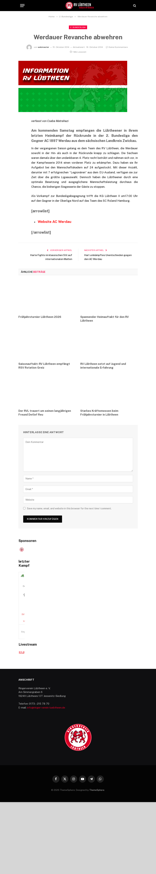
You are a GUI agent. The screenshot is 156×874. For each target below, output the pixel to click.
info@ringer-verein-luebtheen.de (46, 779)
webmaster (43, 47)
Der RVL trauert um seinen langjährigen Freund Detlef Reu (44, 412)
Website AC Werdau (55, 221)
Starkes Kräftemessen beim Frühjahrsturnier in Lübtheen (99, 412)
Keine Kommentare (117, 47)
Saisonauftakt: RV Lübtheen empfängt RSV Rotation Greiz (44, 365)
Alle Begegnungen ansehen (122, 675)
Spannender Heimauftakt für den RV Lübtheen (104, 318)
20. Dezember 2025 (78, 652)
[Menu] (22, 5)
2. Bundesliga (78, 27)
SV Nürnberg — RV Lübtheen (78, 667)
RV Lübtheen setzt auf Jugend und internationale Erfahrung (103, 365)
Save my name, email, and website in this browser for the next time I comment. (69, 508)
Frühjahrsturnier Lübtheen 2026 (39, 316)
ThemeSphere (96, 862)
